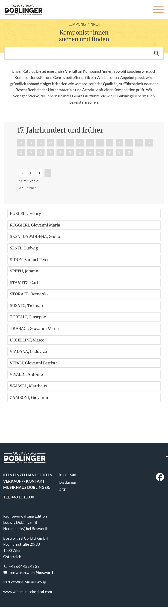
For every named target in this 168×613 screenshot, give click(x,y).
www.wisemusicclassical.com (27, 591)
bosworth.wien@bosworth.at (34, 572)
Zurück (26, 173)
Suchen (156, 53)
